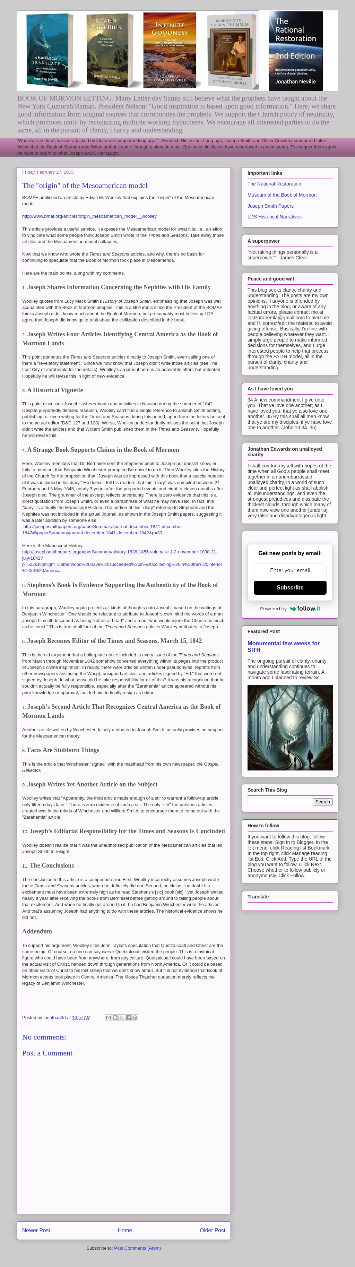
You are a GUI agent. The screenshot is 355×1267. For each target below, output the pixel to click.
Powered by (290, 608)
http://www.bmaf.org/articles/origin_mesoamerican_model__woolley (89, 216)
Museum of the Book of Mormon (282, 195)
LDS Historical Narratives (275, 216)
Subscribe (290, 588)
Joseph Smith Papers (271, 206)
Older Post (212, 1230)
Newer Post (36, 1230)
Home (125, 1230)
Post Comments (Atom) (137, 1248)
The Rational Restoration (274, 184)
